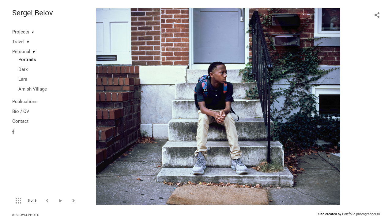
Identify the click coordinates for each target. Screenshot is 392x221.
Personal (21, 51)
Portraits (27, 59)
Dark (23, 69)
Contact (20, 121)
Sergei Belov (32, 13)
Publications (25, 101)
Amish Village (32, 89)
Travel (18, 42)
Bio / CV (20, 111)
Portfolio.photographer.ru (361, 214)
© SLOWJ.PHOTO (26, 215)
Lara (22, 79)
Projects (20, 32)
